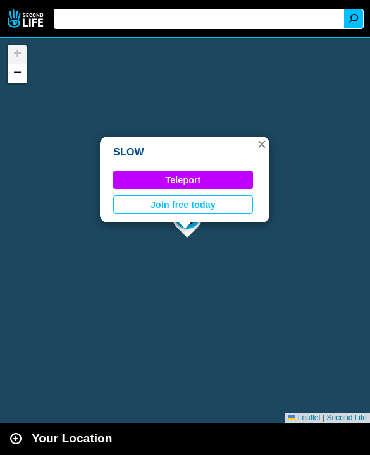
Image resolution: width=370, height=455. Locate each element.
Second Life (26, 18)
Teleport (183, 180)
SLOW (128, 152)
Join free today (183, 205)
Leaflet (304, 417)
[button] (261, 144)
